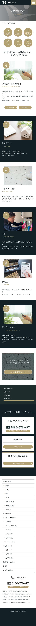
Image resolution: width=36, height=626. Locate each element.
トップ (4, 23)
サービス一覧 (7, 481)
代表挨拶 (8, 522)
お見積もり (25, 107)
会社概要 (8, 530)
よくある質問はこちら (18, 372)
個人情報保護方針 (8, 570)
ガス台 (7, 497)
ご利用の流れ (7, 398)
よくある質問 (9, 534)
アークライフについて (9, 517)
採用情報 (5, 566)
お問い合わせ (10, 107)
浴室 (7, 493)
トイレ (7, 489)
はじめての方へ (7, 513)
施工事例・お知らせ (8, 562)
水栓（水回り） (10, 501)
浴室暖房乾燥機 (10, 505)
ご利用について (8, 389)
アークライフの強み (11, 526)
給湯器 (7, 485)
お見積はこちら (18, 446)
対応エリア (7, 392)
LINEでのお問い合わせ (18, 463)
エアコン (8, 509)
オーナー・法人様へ (8, 542)
